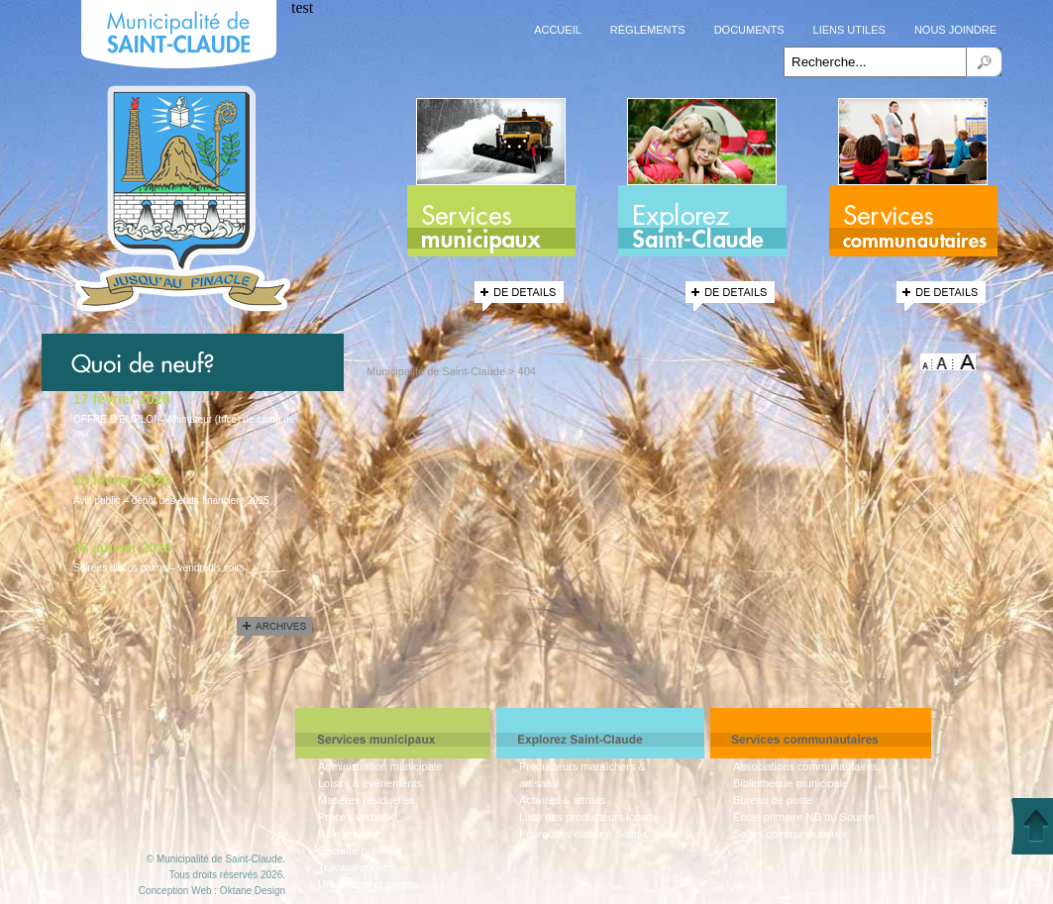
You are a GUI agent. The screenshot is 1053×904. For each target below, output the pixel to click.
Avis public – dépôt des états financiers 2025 (171, 500)
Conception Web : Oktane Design (212, 890)
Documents (749, 30)
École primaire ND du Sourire (804, 817)
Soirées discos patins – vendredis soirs (159, 567)
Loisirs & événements (370, 783)
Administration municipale (380, 766)
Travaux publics (356, 867)
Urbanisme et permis (368, 884)
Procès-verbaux (356, 817)
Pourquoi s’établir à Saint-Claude (599, 834)
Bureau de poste (773, 800)
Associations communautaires (805, 766)
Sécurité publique (360, 850)
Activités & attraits (562, 800)
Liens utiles (849, 30)
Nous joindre (955, 30)
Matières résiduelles (366, 800)
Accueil (557, 30)
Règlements (647, 30)
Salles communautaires (789, 834)
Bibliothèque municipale (790, 783)
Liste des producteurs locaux (588, 817)
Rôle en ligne (349, 834)
